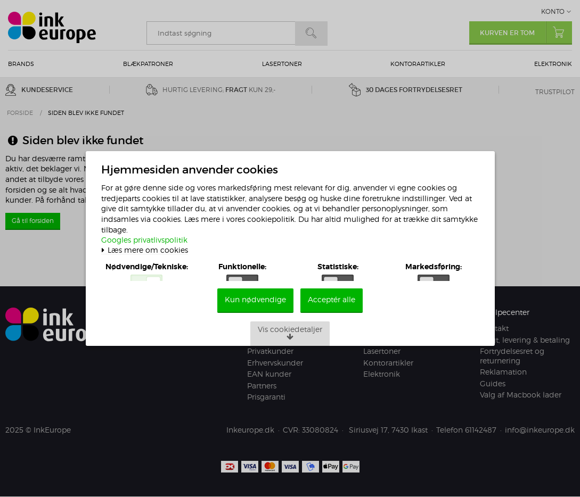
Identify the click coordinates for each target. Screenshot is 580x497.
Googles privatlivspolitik (149, 232)
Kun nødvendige (255, 312)
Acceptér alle (332, 312)
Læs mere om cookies (149, 243)
